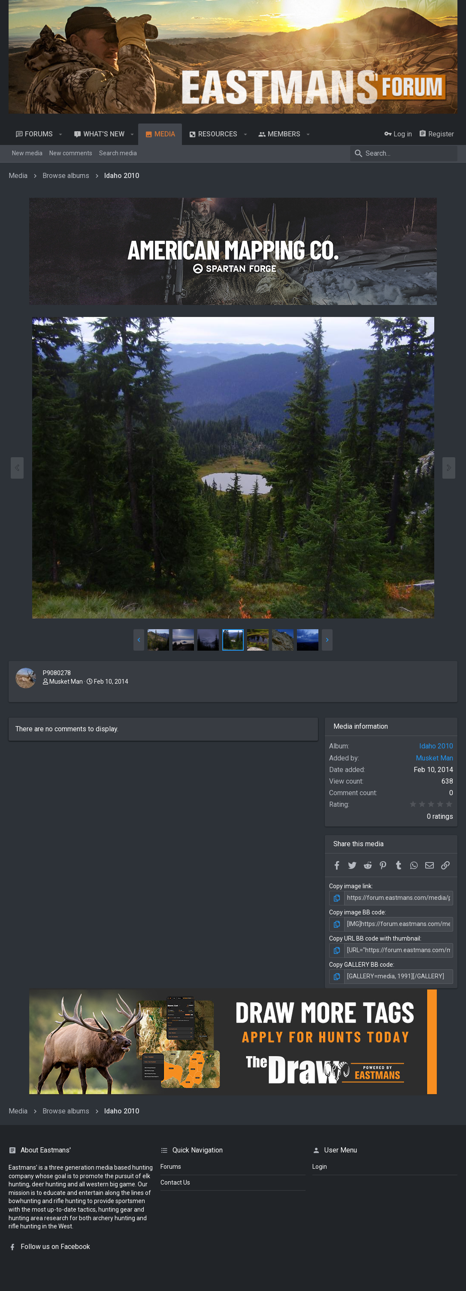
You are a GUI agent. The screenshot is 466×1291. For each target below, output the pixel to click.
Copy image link (350, 886)
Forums (170, 1166)
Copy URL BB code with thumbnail (374, 938)
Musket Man (66, 681)
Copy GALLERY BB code (361, 964)
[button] (60, 134)
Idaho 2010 (436, 746)
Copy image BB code (357, 912)
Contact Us (175, 1182)
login (319, 1166)
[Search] (403, 153)
